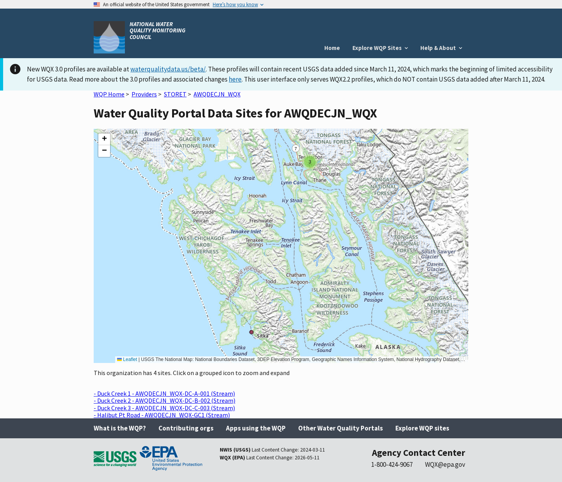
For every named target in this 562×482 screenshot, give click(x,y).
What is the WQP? (120, 428)
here (235, 79)
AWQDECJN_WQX (217, 94)
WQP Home (109, 94)
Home (332, 48)
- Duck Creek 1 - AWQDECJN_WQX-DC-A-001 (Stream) (164, 393)
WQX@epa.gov (445, 464)
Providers (144, 94)
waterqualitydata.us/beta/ (168, 69)
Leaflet (127, 359)
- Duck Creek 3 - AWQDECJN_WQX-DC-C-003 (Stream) (164, 408)
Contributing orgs (185, 428)
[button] (310, 162)
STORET (175, 94)
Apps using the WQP (256, 428)
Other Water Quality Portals (340, 428)
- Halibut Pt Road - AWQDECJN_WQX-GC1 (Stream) (162, 415)
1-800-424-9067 (392, 464)
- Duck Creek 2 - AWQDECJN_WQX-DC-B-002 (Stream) (164, 400)
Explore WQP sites (422, 428)
